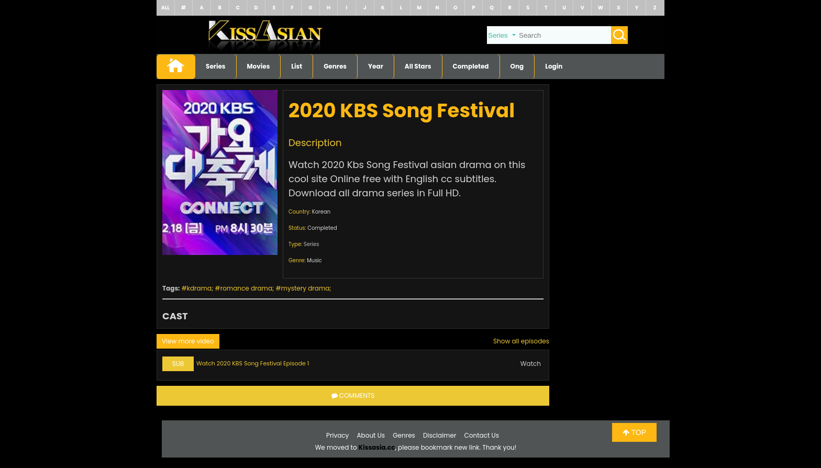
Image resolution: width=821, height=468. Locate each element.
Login (553, 66)
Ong (517, 66)
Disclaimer (439, 435)
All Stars (418, 66)
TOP (634, 432)
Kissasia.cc (377, 447)
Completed (471, 66)
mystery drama (305, 288)
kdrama (199, 288)
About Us (371, 435)
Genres (335, 66)
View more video (188, 341)
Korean (321, 212)
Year (375, 66)
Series (216, 66)
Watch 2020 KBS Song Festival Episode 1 (252, 363)
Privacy (337, 435)
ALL (165, 7)
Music (314, 260)
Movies (258, 66)
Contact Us (481, 435)
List (296, 66)
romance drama (246, 288)
